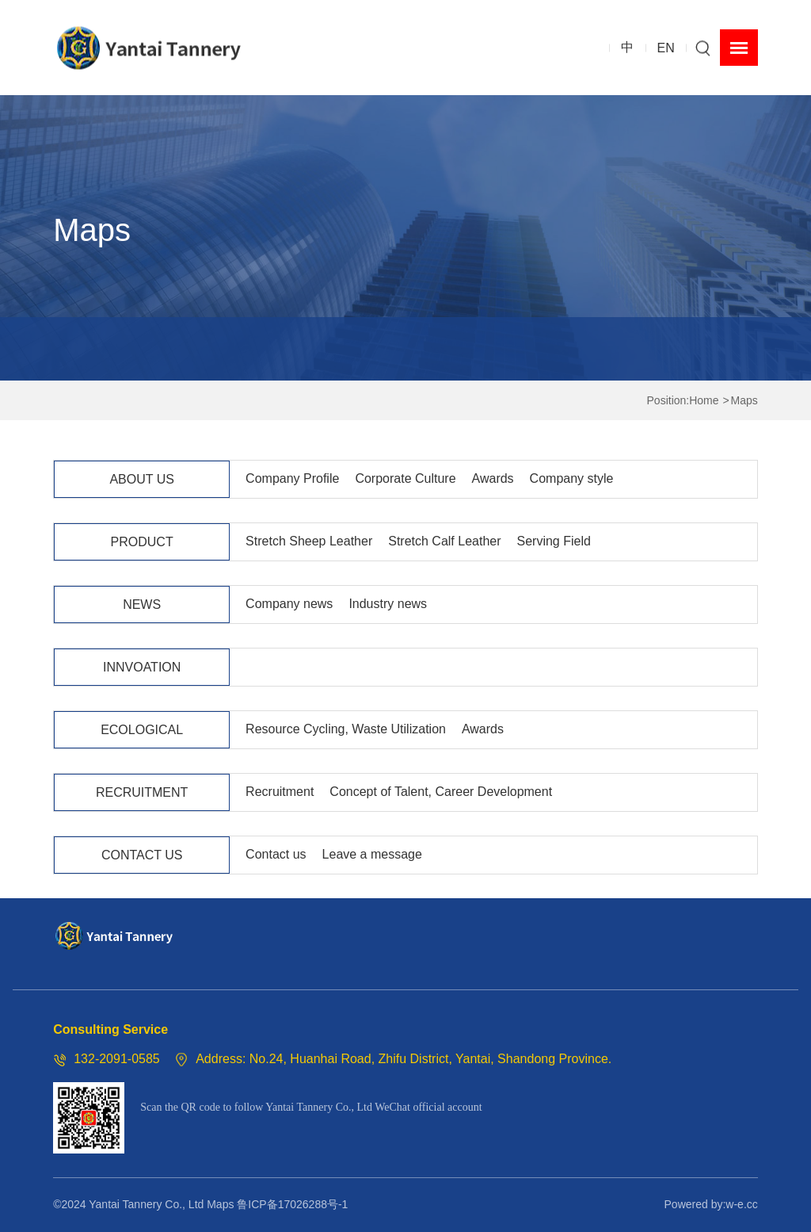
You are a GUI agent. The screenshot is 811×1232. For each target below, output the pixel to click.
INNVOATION (142, 667)
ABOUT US (141, 479)
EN (666, 47)
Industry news (387, 603)
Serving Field (554, 541)
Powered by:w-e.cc (711, 1204)
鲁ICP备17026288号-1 (292, 1204)
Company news (289, 603)
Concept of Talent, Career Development (440, 791)
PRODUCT (142, 542)
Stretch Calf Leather (444, 541)
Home (703, 400)
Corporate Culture (405, 478)
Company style (572, 478)
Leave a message (372, 854)
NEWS (142, 604)
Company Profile (292, 478)
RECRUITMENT (142, 792)
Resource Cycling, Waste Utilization (346, 729)
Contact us (276, 854)
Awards (493, 478)
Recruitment (280, 791)
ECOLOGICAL (142, 730)
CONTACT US (142, 855)
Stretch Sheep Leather (309, 541)
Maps (744, 400)
